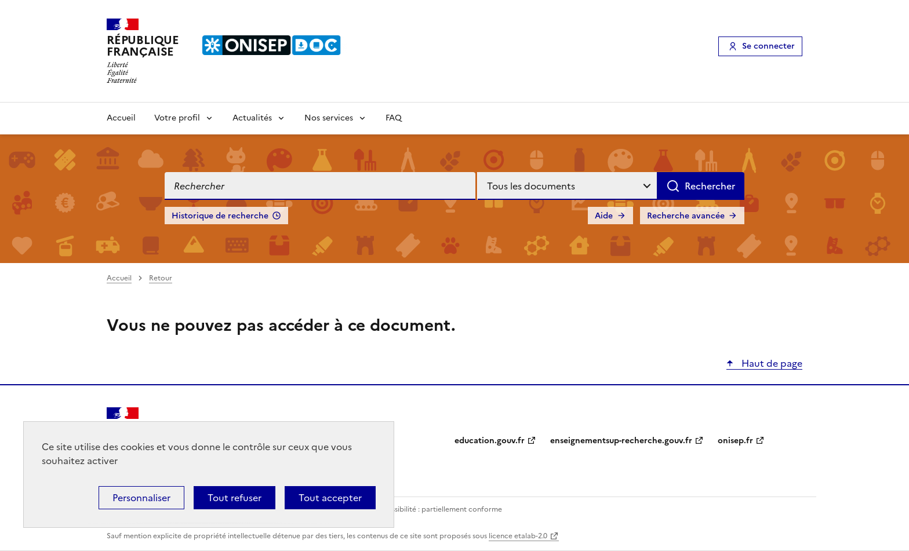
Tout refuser (234, 498)
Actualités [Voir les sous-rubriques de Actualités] (252, 118)
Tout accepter (330, 498)
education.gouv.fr (489, 441)
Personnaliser (141, 498)
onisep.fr (735, 441)
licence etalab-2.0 (518, 536)
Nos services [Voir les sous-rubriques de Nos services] (328, 118)
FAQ (394, 118)
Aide (604, 216)
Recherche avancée (686, 216)
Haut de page (770, 363)
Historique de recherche (220, 216)
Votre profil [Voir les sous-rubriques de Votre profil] (177, 118)
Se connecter (768, 46)
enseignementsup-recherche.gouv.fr (621, 441)
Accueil (121, 118)
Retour (160, 278)
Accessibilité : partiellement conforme (438, 509)
